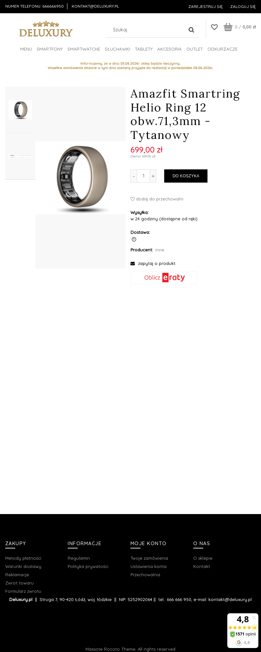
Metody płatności (23, 558)
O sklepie (202, 558)
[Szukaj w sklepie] (146, 29)
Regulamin (79, 558)
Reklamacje (17, 574)
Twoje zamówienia (149, 558)
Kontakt (201, 566)
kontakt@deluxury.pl (95, 6)
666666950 (53, 6)
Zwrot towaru (19, 583)
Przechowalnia (145, 574)
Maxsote (94, 649)
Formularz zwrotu (23, 591)
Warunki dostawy (23, 566)
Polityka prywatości (88, 566)
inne (159, 249)
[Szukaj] (191, 29)
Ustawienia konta (148, 566)
